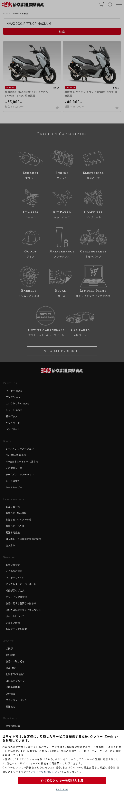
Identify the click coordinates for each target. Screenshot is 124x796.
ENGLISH (62, 789)
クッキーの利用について (45, 771)
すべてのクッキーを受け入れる (62, 780)
